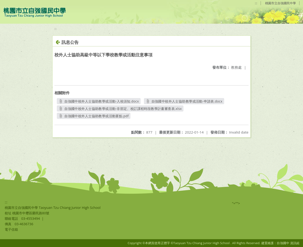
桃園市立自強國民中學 (280, 3)
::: (256, 3)
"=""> (236, 203)
